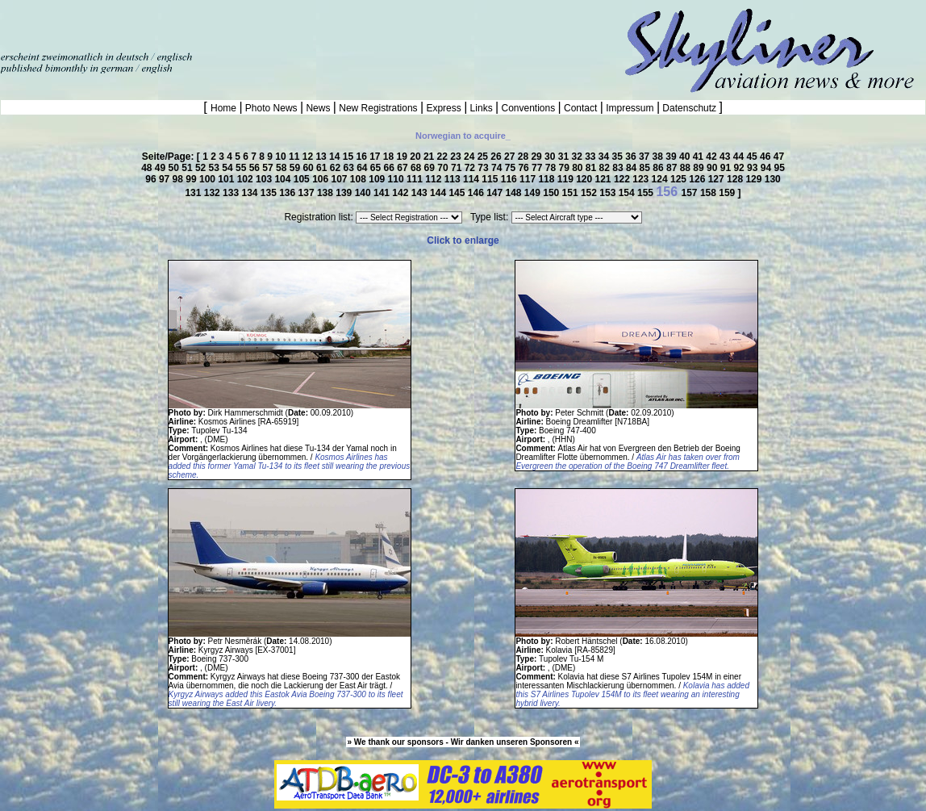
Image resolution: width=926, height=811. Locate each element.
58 (283, 167)
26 (497, 156)
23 (457, 156)
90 (713, 167)
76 (525, 167)
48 (148, 167)
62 (337, 167)
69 (431, 167)
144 (439, 193)
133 (232, 193)
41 (700, 156)
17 (376, 156)
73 (484, 167)
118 (547, 179)
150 (552, 193)
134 (250, 193)
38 (659, 156)
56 (256, 167)
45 (753, 156)
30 (551, 156)
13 (322, 156)
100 (208, 179)
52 (202, 167)
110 (397, 179)
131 (194, 193)
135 (270, 193)
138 (326, 193)
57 (269, 167)
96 (152, 179)
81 (592, 167)
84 (633, 167)
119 (566, 179)
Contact (580, 108)
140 (364, 193)
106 (321, 179)
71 (458, 167)
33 (592, 156)
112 (434, 179)
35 (619, 156)
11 (295, 156)
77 (538, 167)
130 (773, 179)
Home (225, 108)
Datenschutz (689, 108)
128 (736, 179)
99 (192, 179)
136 (288, 193)
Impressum (630, 108)
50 (175, 167)
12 (309, 156)
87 (673, 167)
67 (404, 167)
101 (227, 179)
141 (382, 193)
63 (350, 167)
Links (481, 108)
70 (444, 167)
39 (672, 156)
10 (282, 156)
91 (727, 167)
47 (779, 156)
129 (754, 179)
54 (229, 167)
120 (585, 179)
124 (661, 179)
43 (726, 156)
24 (471, 156)
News (318, 108)
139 (345, 193)
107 (340, 179)
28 (525, 156)
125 (679, 179)
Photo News (271, 108)
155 (646, 193)
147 (495, 193)
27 (511, 156)
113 (453, 179)
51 (188, 167)
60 (309, 167)
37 (646, 156)
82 (606, 167)
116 (510, 179)
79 (565, 167)
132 (213, 193)
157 (691, 193)
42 (713, 156)
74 (498, 167)
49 (162, 167)
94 (767, 167)
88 (687, 167)
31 (565, 156)
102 (246, 179)
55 (242, 167)
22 (444, 156)
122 (623, 179)
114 (472, 179)
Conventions (527, 108)
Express (443, 108)
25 (484, 156)
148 (515, 193)
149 (533, 193)
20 (416, 156)
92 (740, 167)
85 (646, 167)
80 (579, 167)
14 (336, 156)
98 (179, 179)
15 (350, 156)
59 (296, 167)
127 (717, 179)
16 (362, 156)
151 (571, 193)
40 (686, 156)
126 (698, 179)
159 (728, 193)
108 (359, 179)
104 (283, 179)
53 (216, 167)
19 (404, 156)
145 (457, 193)
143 (420, 193)
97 (166, 179)
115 (491, 179)
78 (552, 167)
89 (700, 167)
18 (390, 156)
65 (377, 167)
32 (578, 156)
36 (632, 156)
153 (608, 193)
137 (307, 193)
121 (604, 179)
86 (659, 167)
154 (628, 193)
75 (512, 167)
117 (528, 179)
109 (378, 179)
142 (401, 193)
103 (265, 179)
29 (537, 156)
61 (323, 167)
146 (477, 193)
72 (471, 167)
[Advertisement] (188, 24)
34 (605, 156)
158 (709, 193)
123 (641, 179)
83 (619, 167)
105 (303, 179)
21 (430, 156)
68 (417, 167)
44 (740, 156)
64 (363, 167)
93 (754, 167)
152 (590, 193)
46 (767, 156)
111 (416, 179)
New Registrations (378, 108)
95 (779, 167)
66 (391, 167)
